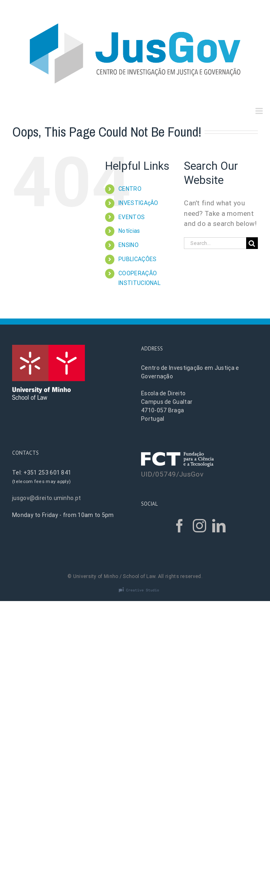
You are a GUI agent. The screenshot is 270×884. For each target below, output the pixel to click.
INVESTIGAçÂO (138, 203)
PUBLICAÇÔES (137, 259)
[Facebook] (179, 525)
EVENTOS (131, 217)
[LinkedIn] (219, 525)
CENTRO (129, 189)
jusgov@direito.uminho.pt (46, 498)
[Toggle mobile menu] (259, 111)
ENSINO (128, 245)
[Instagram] (199, 525)
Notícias (129, 231)
